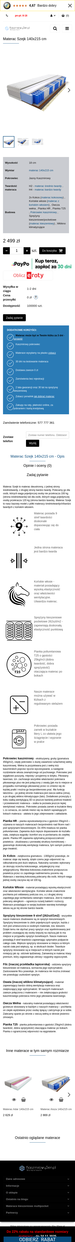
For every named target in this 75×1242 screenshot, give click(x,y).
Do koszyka (52, 251)
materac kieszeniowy (42, 223)
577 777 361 (7, 15)
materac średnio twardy (48, 185)
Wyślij (32, 443)
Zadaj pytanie (14, 317)
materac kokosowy (52, 197)
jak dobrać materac (44, 396)
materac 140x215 (39, 170)
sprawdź (18, 338)
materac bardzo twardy (48, 189)
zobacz (52, 353)
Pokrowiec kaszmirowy (43, 212)
